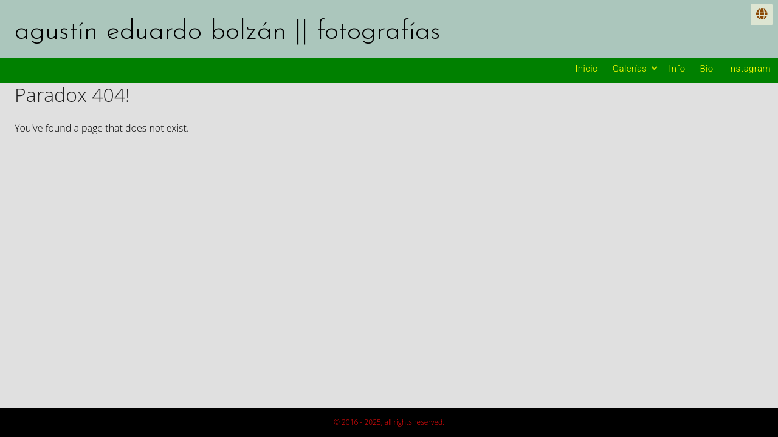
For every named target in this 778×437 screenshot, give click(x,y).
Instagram (749, 68)
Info (677, 68)
